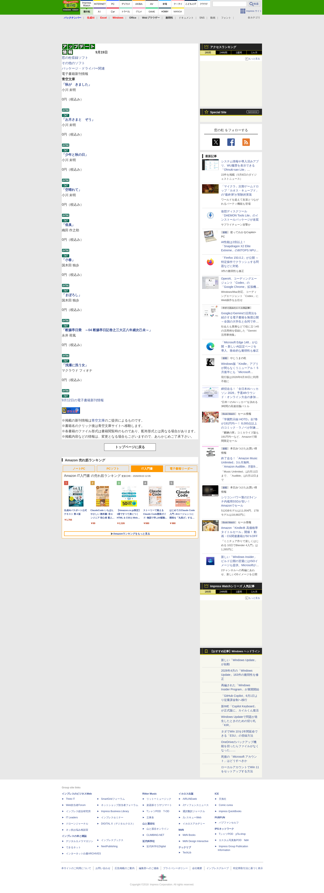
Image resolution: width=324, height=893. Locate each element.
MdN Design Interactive (195, 841)
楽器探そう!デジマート (159, 805)
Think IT (70, 798)
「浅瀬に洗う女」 (75, 365)
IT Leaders (72, 817)
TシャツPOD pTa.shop (232, 834)
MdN (181, 829)
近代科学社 (148, 841)
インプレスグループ (217, 868)
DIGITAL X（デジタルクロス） (118, 823)
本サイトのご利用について (76, 868)
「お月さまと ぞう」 (78, 119)
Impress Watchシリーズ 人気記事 (232, 586)
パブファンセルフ (229, 822)
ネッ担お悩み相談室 (77, 829)
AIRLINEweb (190, 798)
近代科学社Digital (156, 846)
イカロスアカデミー (194, 823)
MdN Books (189, 835)
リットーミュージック (159, 798)
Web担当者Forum (76, 805)
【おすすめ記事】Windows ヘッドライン (235, 651)
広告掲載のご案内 (125, 868)
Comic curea (226, 805)
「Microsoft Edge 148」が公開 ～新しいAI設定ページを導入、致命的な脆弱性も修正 (240, 346)
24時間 (223, 52)
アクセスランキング (223, 47)
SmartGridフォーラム (113, 798)
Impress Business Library (115, 811)
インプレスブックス (112, 840)
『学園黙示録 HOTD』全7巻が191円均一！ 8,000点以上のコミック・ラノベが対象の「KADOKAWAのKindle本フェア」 (240, 427)
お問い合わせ (102, 868)
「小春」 (68, 260)
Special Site (218, 112)
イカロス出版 (186, 793)
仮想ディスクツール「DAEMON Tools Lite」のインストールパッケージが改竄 (240, 215)
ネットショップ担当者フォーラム (119, 805)
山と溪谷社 (148, 823)
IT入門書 (146, 468)
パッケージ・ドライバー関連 (83, 68)
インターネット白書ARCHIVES (83, 853)
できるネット (73, 847)
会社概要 (197, 868)
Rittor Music (149, 793)
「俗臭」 (68, 225)
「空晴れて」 (72, 189)
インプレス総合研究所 (78, 811)
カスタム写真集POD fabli (234, 840)
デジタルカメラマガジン (79, 841)
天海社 (222, 798)
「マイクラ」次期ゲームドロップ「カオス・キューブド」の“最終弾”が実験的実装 (240, 190)
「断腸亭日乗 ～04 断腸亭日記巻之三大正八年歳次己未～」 (107, 330)
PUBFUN (220, 817)
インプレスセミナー (112, 817)
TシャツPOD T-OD (158, 811)
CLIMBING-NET (155, 835)
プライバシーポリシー (175, 868)
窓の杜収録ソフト (75, 57)
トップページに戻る (130, 447)
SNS (202, 17)
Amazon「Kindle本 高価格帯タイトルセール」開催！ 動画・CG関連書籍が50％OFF (239, 532)
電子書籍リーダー (181, 468)
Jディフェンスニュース (196, 805)
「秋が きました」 (77, 84)
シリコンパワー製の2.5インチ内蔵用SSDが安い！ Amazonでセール (239, 501)
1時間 (208, 52)
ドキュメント (186, 17)
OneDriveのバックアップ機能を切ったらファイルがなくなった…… (240, 746)
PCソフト (113, 468)
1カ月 (254, 52)
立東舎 (150, 817)
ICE (217, 793)
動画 (212, 17)
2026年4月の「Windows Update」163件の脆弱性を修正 (239, 674)
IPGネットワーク (224, 828)
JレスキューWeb (192, 817)
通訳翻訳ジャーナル (194, 811)
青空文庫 (98, 420)
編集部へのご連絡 (149, 868)
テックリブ (185, 847)
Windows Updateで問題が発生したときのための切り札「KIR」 (239, 721)
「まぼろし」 (72, 295)
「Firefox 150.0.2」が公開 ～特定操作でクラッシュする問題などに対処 (240, 262)
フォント (226, 17)
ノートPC (79, 468)
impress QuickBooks (230, 811)
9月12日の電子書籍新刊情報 (83, 400)
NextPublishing (109, 846)
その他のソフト (73, 63)
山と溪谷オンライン (158, 828)
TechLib (187, 852)
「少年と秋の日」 (75, 154)
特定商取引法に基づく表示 (248, 868)
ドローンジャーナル (77, 823)
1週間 (239, 52)
